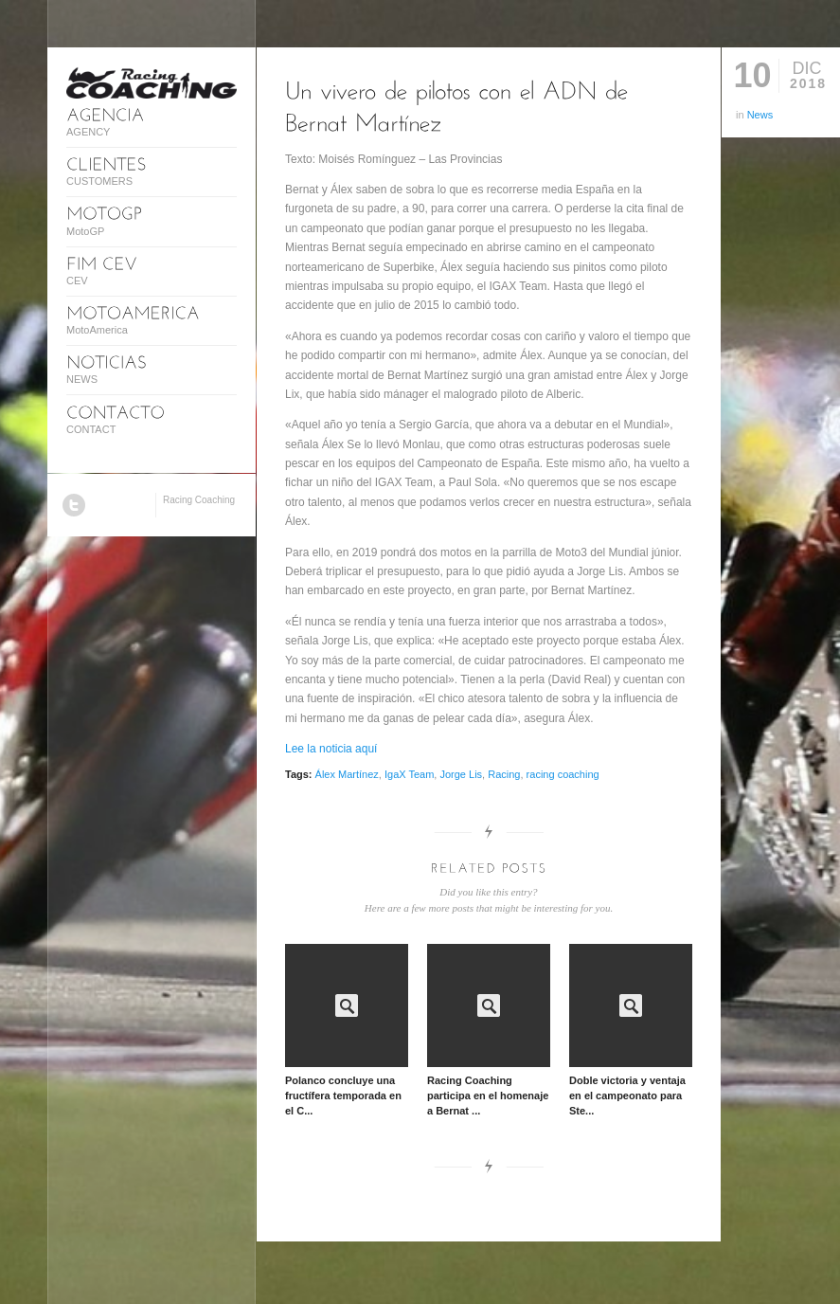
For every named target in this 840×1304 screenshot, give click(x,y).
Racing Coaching (199, 500)
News (760, 114)
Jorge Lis (460, 774)
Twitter (74, 505)
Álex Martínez (347, 774)
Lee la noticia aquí (331, 748)
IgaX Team (409, 774)
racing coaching (563, 774)
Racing (504, 774)
